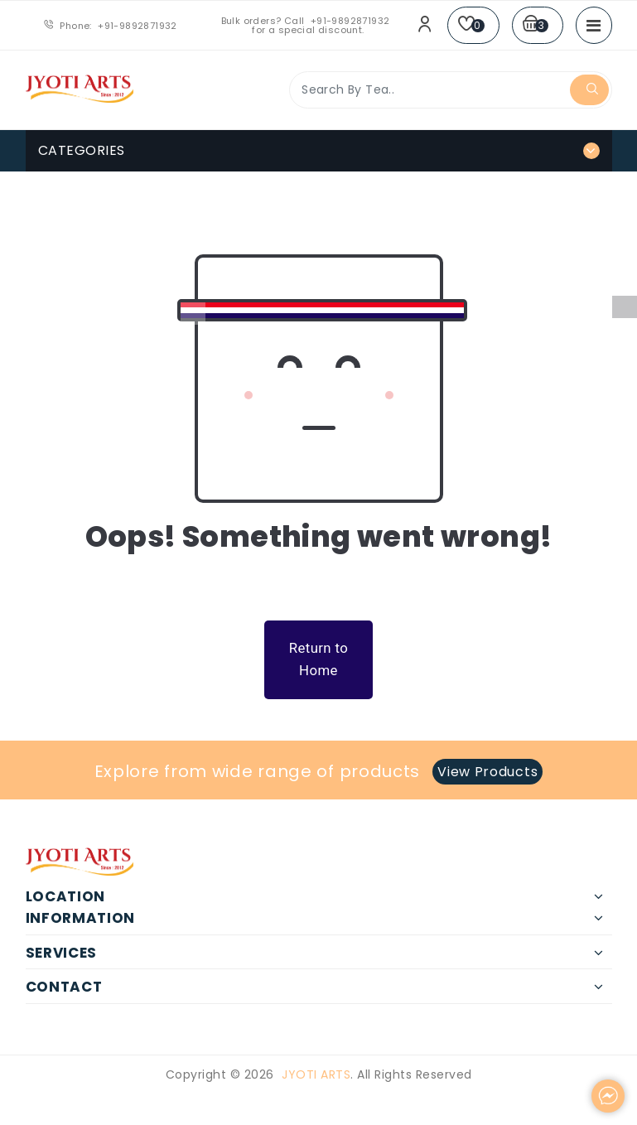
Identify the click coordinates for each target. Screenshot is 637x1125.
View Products (487, 771)
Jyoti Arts (316, 1074)
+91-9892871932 (137, 25)
